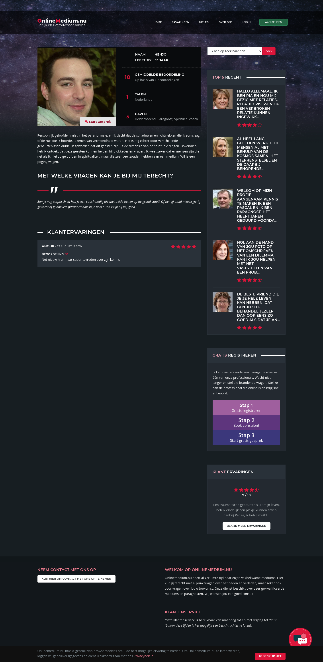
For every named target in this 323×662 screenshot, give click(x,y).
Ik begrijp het (270, 656)
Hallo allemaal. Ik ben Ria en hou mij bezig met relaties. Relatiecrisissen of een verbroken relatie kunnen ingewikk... (258, 104)
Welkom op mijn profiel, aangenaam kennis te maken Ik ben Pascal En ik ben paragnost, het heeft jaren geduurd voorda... (257, 205)
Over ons (225, 22)
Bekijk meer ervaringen (246, 520)
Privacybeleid (143, 656)
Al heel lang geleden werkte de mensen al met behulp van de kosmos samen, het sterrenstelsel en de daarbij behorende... (258, 154)
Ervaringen (180, 22)
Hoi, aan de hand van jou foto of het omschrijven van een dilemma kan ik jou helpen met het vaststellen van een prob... (256, 257)
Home (158, 22)
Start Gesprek (100, 122)
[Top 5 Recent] (223, 99)
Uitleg (204, 22)
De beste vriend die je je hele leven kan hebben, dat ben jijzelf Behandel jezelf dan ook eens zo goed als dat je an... (258, 307)
